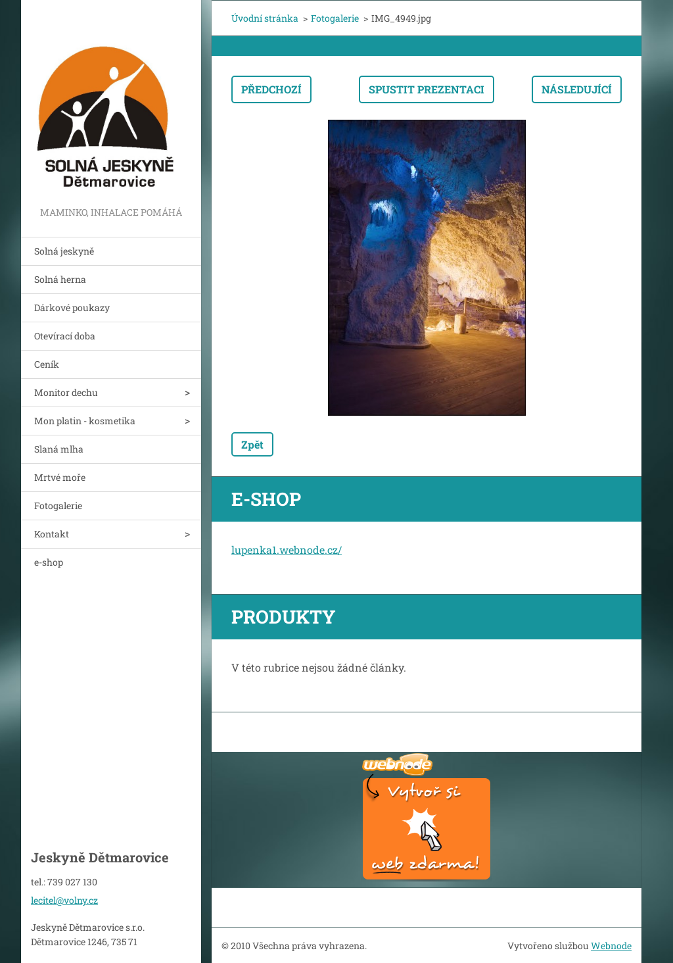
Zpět (252, 444)
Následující (577, 89)
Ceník (46, 364)
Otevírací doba (64, 336)
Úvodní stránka (264, 18)
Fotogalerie (58, 505)
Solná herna (60, 279)
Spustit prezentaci (426, 89)
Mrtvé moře (59, 477)
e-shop (48, 562)
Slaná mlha (58, 449)
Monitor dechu (66, 392)
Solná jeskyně (64, 251)
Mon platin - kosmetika (84, 420)
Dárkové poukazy (72, 307)
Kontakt (51, 534)
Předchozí (271, 89)
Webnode (611, 945)
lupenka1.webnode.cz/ (286, 549)
